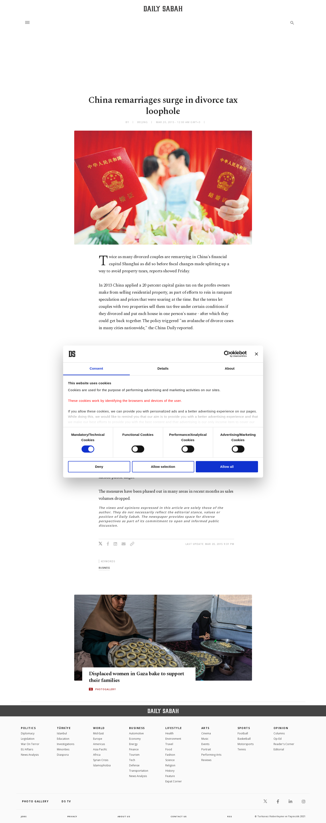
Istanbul (62, 733)
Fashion (170, 755)
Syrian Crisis (100, 760)
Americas (99, 744)
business (104, 567)
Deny (99, 467)
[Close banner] (256, 353)
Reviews (206, 760)
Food (168, 749)
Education (63, 739)
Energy (133, 744)
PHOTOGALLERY (105, 689)
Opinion (281, 728)
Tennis (242, 749)
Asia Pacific (100, 749)
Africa (96, 755)
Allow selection (163, 467)
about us (124, 816)
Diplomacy (27, 733)
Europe (97, 739)
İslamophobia (102, 765)
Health (169, 733)
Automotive (136, 733)
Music (204, 739)
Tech (132, 760)
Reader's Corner (284, 744)
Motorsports (246, 744)
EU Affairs (27, 749)
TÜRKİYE (64, 728)
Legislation (27, 739)
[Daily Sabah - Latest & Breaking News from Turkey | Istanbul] (163, 8)
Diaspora (63, 755)
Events (205, 744)
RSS (229, 816)
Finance (134, 749)
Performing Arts (211, 755)
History (169, 771)
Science (170, 760)
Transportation (138, 771)
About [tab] (230, 369)
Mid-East (98, 733)
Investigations (65, 744)
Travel (169, 744)
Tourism (134, 755)
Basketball (244, 739)
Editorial (279, 749)
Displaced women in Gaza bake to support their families (129, 677)
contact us (179, 816)
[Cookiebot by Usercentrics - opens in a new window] (227, 354)
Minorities (63, 749)
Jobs (24, 816)
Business (137, 728)
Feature (170, 776)
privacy (72, 816)
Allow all (227, 467)
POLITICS (28, 728)
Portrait (206, 749)
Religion (170, 765)
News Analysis (30, 755)
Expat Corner (173, 781)
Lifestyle (173, 728)
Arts (205, 728)
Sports (244, 728)
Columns (279, 733)
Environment (173, 739)
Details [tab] (163, 369)
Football (243, 733)
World (99, 728)
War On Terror (30, 744)
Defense (134, 765)
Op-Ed (278, 739)
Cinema (206, 733)
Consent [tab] (96, 369)
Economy (135, 739)
